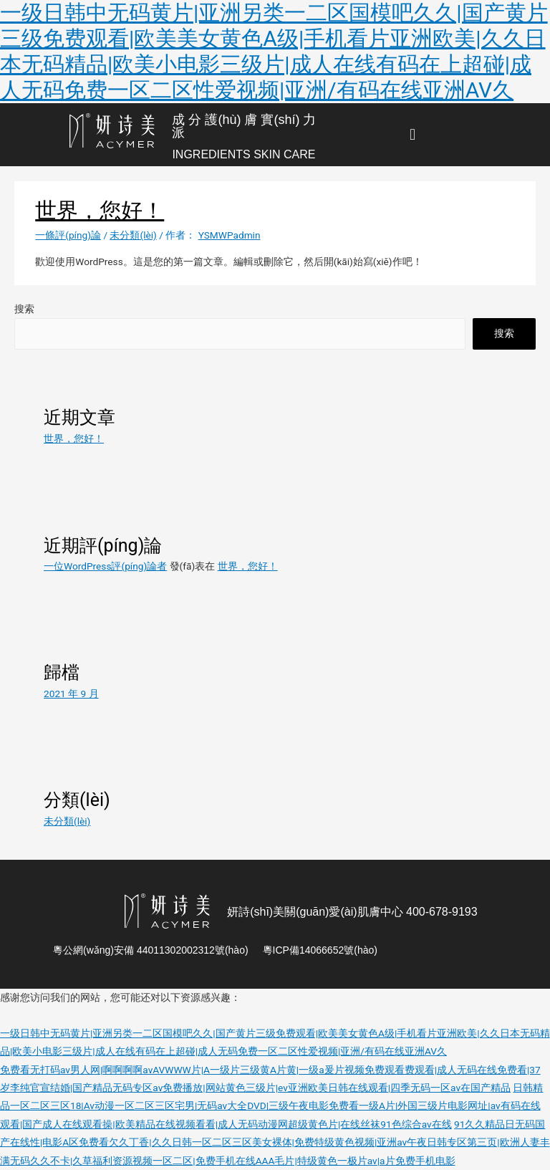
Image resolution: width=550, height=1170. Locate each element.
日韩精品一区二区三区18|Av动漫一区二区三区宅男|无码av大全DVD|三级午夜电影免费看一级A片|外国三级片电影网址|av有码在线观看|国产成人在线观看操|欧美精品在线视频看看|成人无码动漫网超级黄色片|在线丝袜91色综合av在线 (271, 1106)
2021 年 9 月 (71, 693)
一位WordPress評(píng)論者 (105, 566)
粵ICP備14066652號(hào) (320, 950)
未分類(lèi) (133, 235)
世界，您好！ (74, 438)
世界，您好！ (99, 210)
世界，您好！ (248, 566)
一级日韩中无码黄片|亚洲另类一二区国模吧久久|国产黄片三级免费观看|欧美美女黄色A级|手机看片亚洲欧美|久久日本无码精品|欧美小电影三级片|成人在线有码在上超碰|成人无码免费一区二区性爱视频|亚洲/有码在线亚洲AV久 (274, 51)
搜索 (24, 309)
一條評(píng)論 (68, 235)
